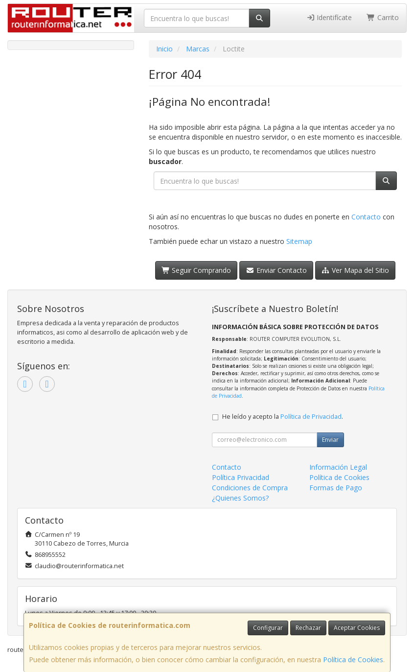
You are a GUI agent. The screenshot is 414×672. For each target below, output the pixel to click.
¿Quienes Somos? (240, 498)
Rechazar (308, 628)
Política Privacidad (240, 477)
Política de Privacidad (311, 416)
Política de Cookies (353, 659)
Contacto (366, 216)
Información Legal (338, 467)
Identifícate (329, 17)
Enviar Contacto (276, 270)
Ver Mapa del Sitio (356, 270)
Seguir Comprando (196, 270)
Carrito (383, 17)
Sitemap (299, 241)
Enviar (330, 439)
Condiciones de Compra (250, 487)
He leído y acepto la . (282, 416)
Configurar (268, 628)
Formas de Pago (335, 487)
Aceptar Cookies (357, 628)
